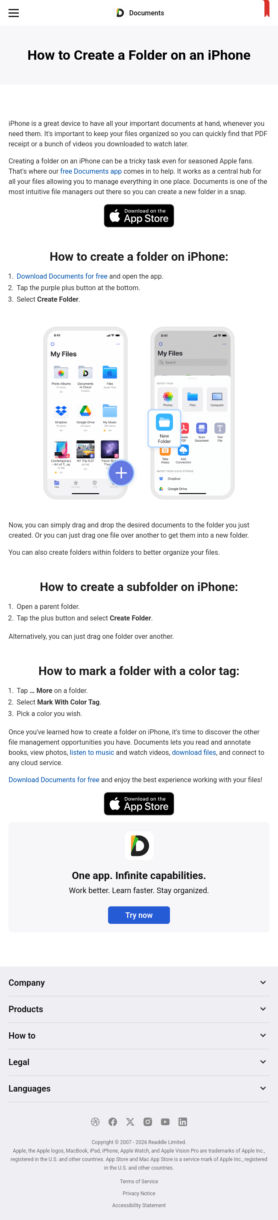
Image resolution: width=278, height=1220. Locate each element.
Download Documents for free (62, 276)
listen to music (92, 752)
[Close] (265, 1175)
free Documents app (91, 171)
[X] (130, 1122)
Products (26, 1009)
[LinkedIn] (183, 1122)
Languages (29, 1088)
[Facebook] (113, 1122)
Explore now (231, 1192)
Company (27, 983)
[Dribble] (95, 1122)
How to (22, 1036)
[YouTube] (165, 1122)
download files (194, 752)
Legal (19, 1062)
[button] (14, 13)
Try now (138, 915)
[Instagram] (148, 1122)
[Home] (139, 13)
